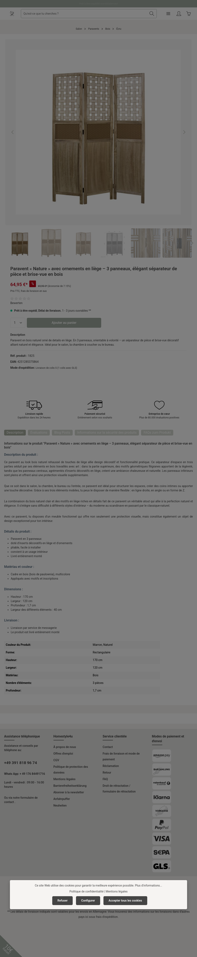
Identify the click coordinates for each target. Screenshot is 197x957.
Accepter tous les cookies (125, 900)
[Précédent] (12, 132)
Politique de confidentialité (86, 891)
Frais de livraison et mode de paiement (121, 756)
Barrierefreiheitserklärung (70, 785)
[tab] (15, 433)
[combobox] (84, 13)
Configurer (88, 900)
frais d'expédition (107, 916)
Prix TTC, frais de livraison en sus (28, 291)
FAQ (105, 779)
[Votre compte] (178, 13)
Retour (107, 772)
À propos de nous (64, 747)
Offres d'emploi (63, 753)
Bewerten (16, 303)
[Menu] (168, 13)
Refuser (62, 900)
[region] (98, 148)
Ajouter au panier (64, 323)
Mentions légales (64, 779)
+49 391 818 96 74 (20, 762)
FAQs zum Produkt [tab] (157, 432)
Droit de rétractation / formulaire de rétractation (119, 788)
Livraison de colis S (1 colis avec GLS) (56, 367)
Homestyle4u (63, 736)
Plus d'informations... (148, 885)
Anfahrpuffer (61, 799)
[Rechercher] (152, 13)
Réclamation (111, 766)
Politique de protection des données (70, 769)
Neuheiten (60, 805)
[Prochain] (184, 132)
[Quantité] (17, 323)
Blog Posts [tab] (62, 432)
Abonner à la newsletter (68, 792)
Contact (108, 747)
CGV (56, 760)
